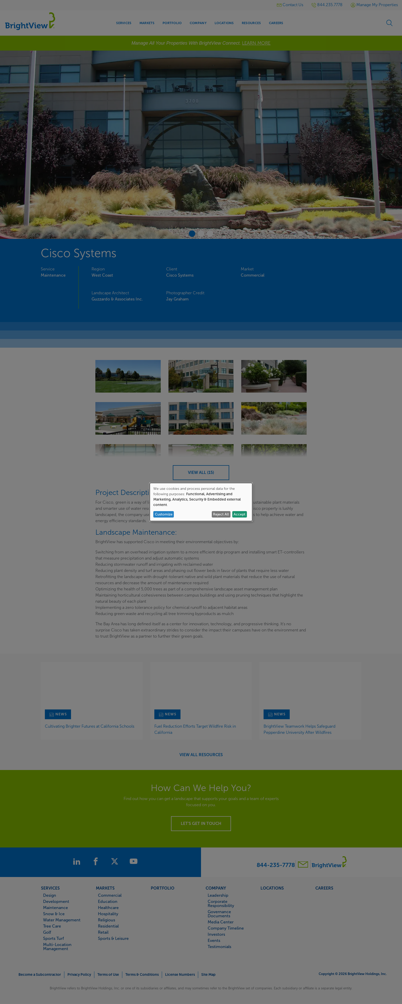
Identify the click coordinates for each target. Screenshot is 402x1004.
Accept (239, 514)
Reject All (221, 514)
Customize (164, 514)
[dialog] (201, 502)
